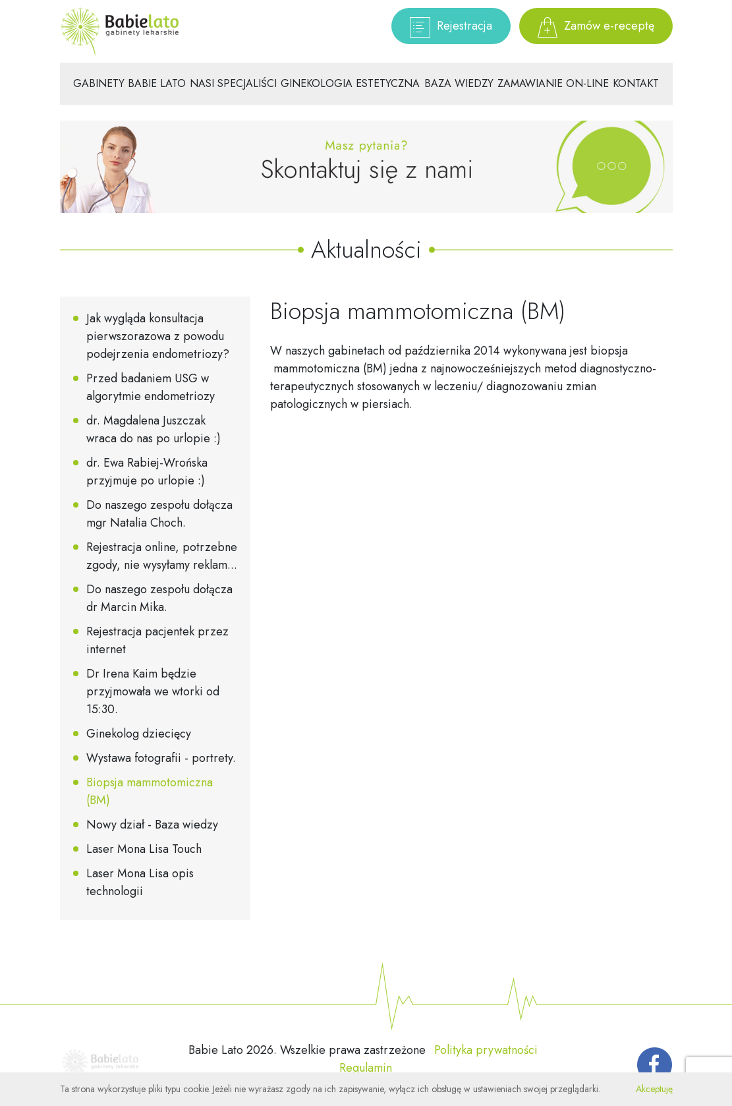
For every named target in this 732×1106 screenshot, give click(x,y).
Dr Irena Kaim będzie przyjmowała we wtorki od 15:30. (152, 691)
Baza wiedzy (458, 83)
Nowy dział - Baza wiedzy (152, 824)
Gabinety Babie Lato (129, 83)
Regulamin (365, 1067)
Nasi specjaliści (233, 83)
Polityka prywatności (486, 1050)
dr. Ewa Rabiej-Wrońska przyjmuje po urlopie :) (147, 471)
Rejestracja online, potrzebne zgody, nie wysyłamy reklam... (161, 555)
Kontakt (636, 83)
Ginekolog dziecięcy (138, 733)
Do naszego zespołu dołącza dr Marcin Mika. (159, 598)
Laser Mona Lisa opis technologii (140, 882)
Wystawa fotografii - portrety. (161, 758)
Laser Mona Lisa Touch (144, 849)
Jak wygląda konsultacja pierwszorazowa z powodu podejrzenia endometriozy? (157, 336)
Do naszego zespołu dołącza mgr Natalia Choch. (159, 513)
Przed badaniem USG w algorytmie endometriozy (150, 387)
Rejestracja (451, 27)
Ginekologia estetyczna (350, 83)
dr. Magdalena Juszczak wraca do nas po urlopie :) (153, 429)
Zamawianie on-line (553, 83)
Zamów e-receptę (596, 27)
